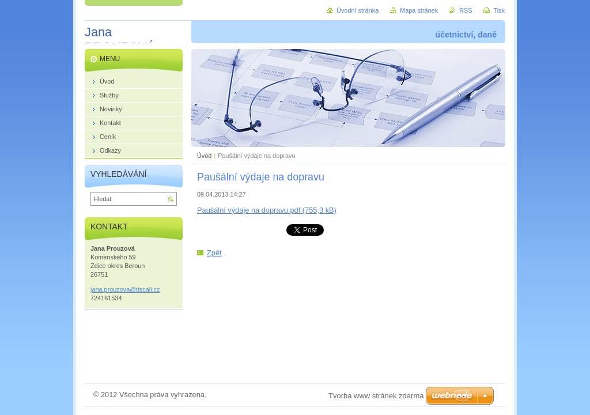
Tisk (499, 10)
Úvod (204, 155)
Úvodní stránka (357, 10)
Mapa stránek (419, 10)
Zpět (214, 252)
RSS (465, 10)
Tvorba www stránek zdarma (375, 395)
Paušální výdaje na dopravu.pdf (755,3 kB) (266, 210)
